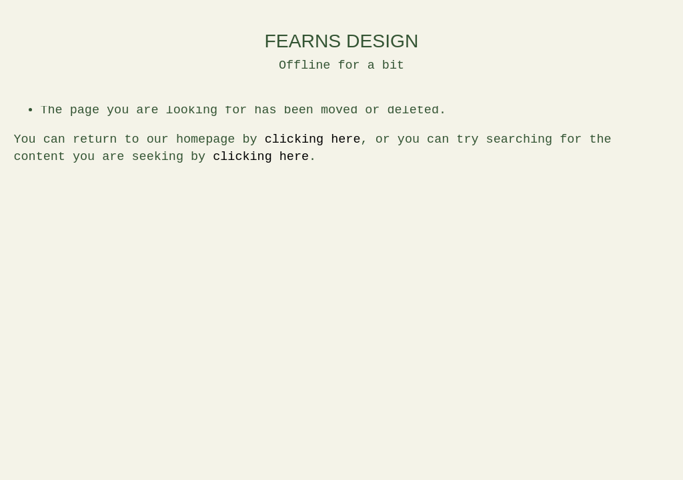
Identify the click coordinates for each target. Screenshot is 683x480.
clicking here (313, 140)
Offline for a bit (341, 66)
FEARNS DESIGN (342, 40)
